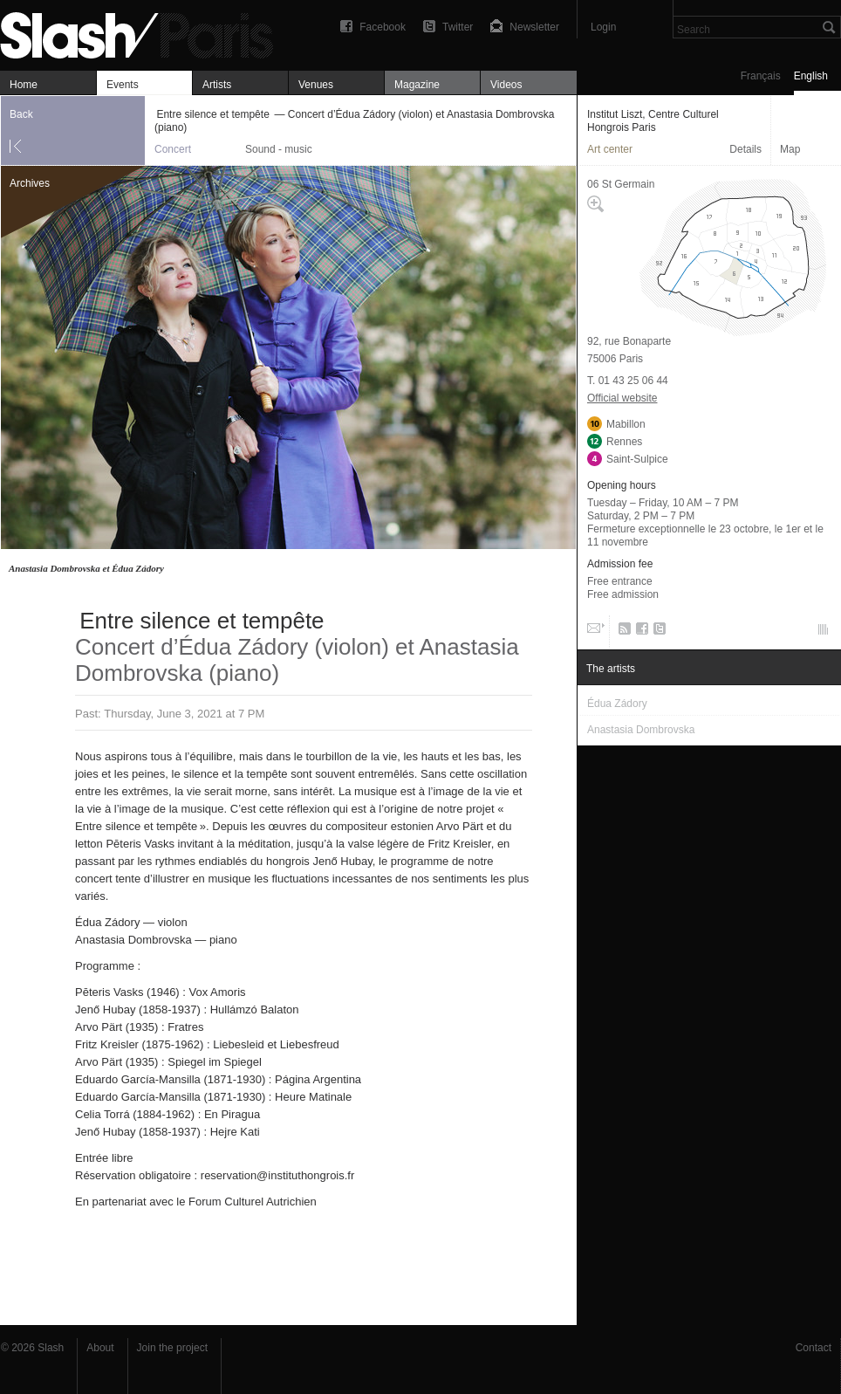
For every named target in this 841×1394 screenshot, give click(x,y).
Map (790, 149)
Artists (216, 85)
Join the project (172, 1348)
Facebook (382, 27)
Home (24, 85)
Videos (506, 85)
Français (761, 76)
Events (122, 85)
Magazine (417, 85)
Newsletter (534, 27)
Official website (622, 398)
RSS (621, 632)
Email (594, 632)
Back (21, 114)
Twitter (457, 27)
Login (603, 27)
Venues (315, 85)
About (99, 1348)
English (811, 76)
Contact (813, 1348)
